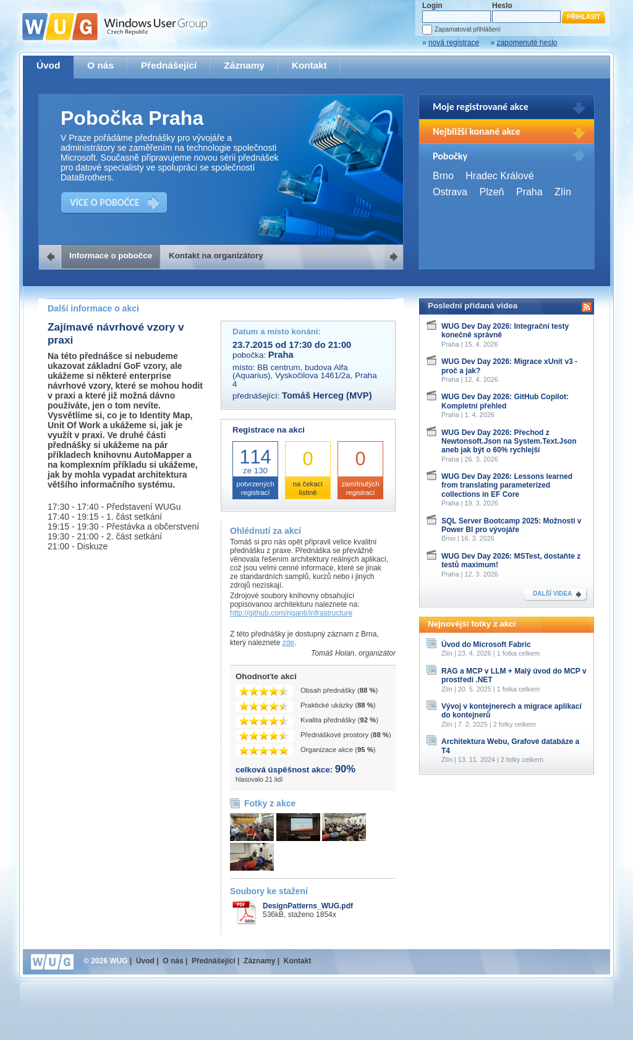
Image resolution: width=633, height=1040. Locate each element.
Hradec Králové (499, 176)
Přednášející (169, 65)
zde (288, 642)
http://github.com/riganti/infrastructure (291, 613)
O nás (100, 65)
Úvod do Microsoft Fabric (486, 644)
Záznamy (244, 65)
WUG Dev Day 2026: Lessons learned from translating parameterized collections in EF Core (506, 485)
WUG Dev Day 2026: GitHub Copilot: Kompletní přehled (505, 401)
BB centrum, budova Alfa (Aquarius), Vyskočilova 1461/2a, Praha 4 (304, 376)
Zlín (562, 192)
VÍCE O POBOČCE (105, 202)
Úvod (48, 65)
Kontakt (309, 65)
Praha (529, 192)
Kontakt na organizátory (216, 255)
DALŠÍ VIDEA (552, 593)
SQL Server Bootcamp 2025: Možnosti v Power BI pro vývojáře (511, 525)
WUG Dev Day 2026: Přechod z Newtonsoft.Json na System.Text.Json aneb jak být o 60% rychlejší (509, 441)
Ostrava (450, 192)
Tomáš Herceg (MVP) (327, 395)
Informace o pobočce (110, 255)
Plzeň (491, 192)
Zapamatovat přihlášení (467, 29)
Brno (443, 176)
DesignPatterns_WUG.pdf (308, 906)
